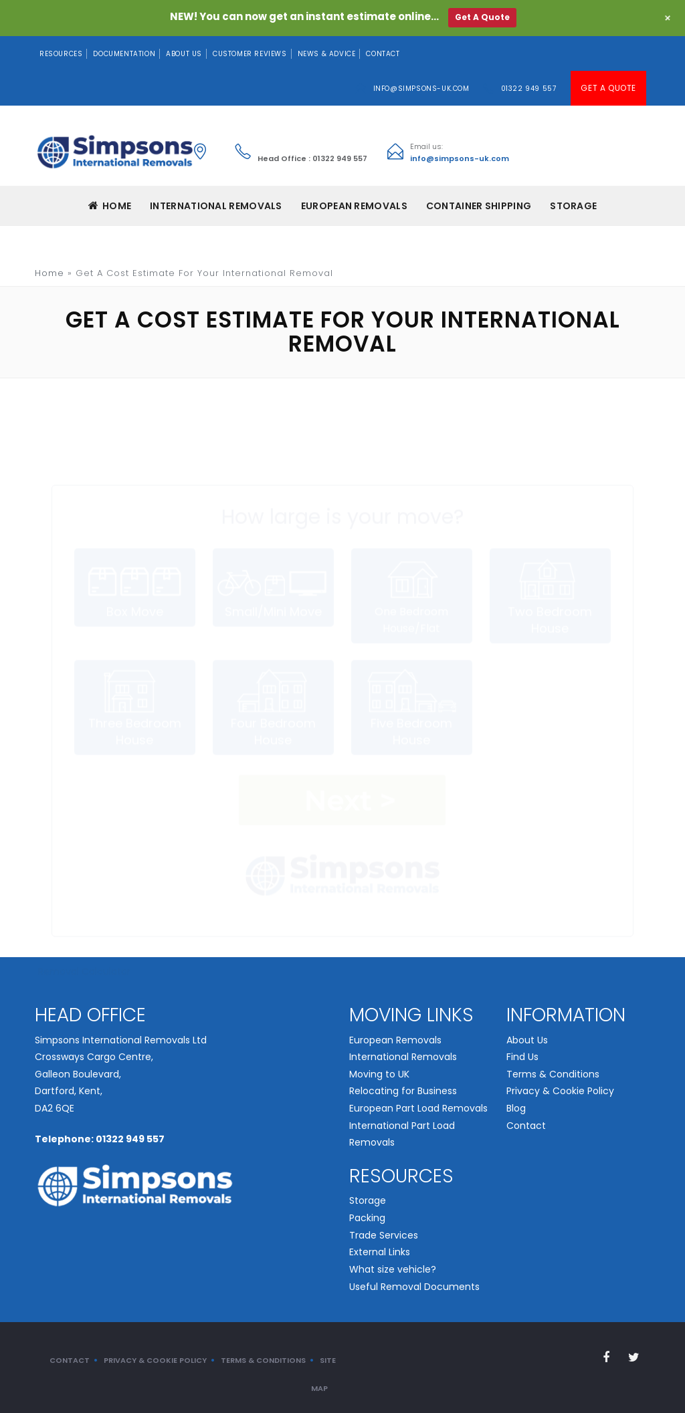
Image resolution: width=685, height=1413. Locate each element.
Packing (367, 1218)
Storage (573, 206)
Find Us (522, 1056)
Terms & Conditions (552, 1074)
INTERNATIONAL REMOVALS (216, 206)
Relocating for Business (403, 1091)
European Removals (395, 1040)
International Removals (403, 1056)
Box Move (134, 541)
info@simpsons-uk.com (421, 89)
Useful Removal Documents (414, 1286)
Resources (60, 54)
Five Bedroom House (411, 661)
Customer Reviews (250, 54)
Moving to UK (379, 1074)
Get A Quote (608, 88)
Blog (516, 1108)
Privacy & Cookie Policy (560, 1091)
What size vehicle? (392, 1269)
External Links (379, 1252)
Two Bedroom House (550, 549)
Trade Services (383, 1235)
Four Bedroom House (273, 661)
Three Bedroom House (134, 661)
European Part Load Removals (418, 1108)
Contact (382, 54)
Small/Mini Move (273, 541)
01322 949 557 (529, 89)
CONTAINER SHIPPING (478, 206)
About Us (184, 54)
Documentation (124, 54)
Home (110, 206)
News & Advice (327, 54)
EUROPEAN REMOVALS (354, 206)
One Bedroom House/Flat (411, 549)
